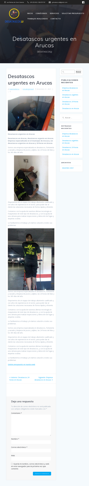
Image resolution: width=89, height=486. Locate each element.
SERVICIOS (54, 13)
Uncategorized (28, 89)
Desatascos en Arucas (70, 108)
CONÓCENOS (41, 13)
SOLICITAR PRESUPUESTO (73, 13)
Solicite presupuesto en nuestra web (21, 364)
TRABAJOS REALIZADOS (37, 19)
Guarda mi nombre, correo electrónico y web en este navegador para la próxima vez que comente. (30, 466)
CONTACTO (56, 19)
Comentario (16, 413)
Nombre (15, 439)
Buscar (78, 72)
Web (13, 455)
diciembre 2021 (68, 168)
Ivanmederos (14, 89)
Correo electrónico (19, 447)
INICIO (30, 13)
